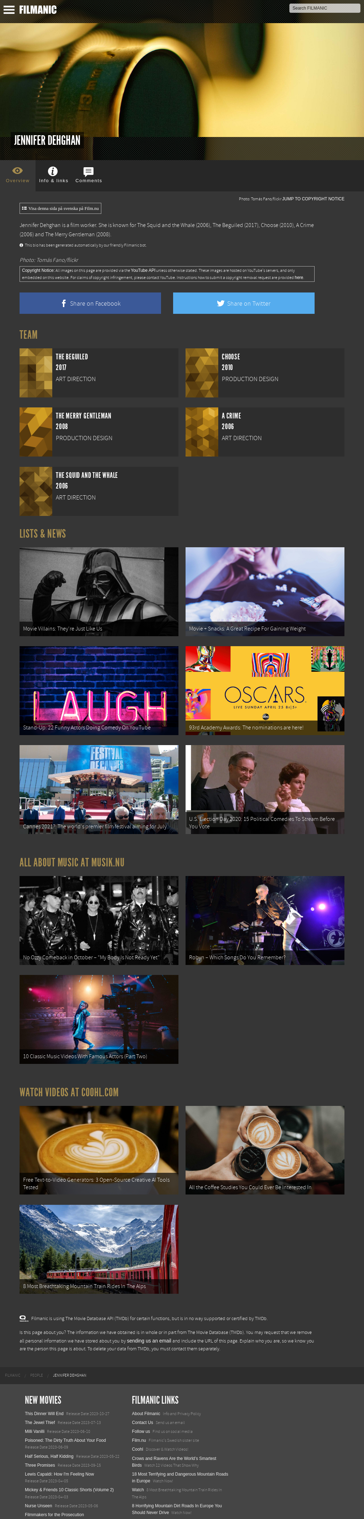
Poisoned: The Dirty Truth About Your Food (65, 1409)
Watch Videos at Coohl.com (69, 1070)
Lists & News (43, 533)
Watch (138, 1458)
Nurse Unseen (38, 1474)
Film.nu (139, 1409)
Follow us (141, 1400)
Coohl (137, 1418)
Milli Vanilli (34, 1400)
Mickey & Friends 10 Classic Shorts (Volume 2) (69, 1458)
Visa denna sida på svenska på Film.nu (60, 208)
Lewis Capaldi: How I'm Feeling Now (59, 1443)
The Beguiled (228, 225)
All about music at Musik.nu (72, 849)
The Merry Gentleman (70, 234)
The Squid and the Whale (166, 225)
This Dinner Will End (44, 1382)
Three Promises (40, 1433)
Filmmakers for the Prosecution (54, 1483)
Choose (269, 225)
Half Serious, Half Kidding (49, 1425)
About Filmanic (146, 1382)
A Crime (305, 225)
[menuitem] (12, 1344)
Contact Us (142, 1391)
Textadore (141, 1506)
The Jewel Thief (40, 1391)
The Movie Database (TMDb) (216, 1301)
